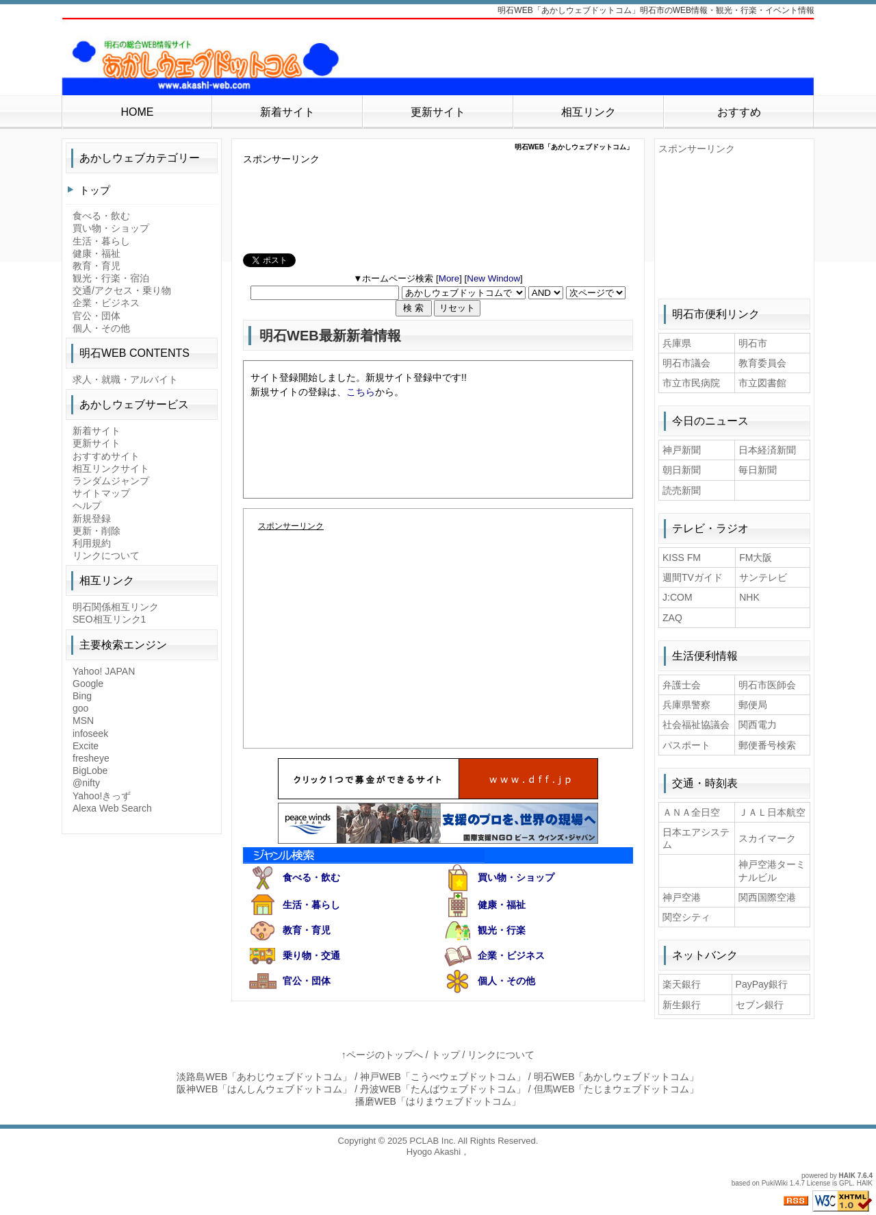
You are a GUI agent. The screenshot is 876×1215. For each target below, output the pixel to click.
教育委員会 (762, 363)
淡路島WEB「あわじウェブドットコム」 (264, 1076)
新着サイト (287, 112)
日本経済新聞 (767, 449)
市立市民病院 (691, 382)
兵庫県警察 (686, 704)
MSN (83, 720)
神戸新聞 (681, 449)
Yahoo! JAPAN (104, 671)
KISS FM (681, 557)
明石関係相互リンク (116, 606)
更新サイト (438, 112)
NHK (749, 597)
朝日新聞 (681, 469)
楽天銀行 (681, 984)
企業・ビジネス (511, 955)
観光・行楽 (502, 930)
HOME (136, 112)
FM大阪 (755, 557)
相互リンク (588, 112)
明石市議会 (686, 363)
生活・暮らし (311, 904)
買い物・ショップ (516, 877)
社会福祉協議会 (696, 724)
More (449, 278)
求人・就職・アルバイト (125, 379)
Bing (82, 695)
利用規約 (92, 543)
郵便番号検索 (767, 745)
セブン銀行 (760, 1004)
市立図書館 (762, 382)
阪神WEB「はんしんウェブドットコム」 (264, 1089)
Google (88, 683)
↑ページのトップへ (382, 1054)
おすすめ (739, 112)
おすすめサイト (106, 456)
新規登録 (92, 518)
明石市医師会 (767, 684)
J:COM (677, 597)
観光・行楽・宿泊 (111, 278)
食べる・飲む (311, 877)
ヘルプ (87, 505)
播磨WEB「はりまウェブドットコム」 (438, 1101)
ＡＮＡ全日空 (691, 812)
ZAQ (672, 617)
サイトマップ (101, 493)
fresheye (91, 758)
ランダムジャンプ (111, 480)
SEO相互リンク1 (109, 619)
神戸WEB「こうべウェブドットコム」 (443, 1076)
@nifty (86, 782)
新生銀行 (681, 1004)
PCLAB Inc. (433, 1141)
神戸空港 (681, 897)
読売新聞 (681, 490)
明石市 (752, 343)
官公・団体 (307, 980)
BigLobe (90, 770)
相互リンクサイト (111, 468)
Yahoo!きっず (102, 795)
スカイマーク (767, 838)
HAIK (847, 1175)
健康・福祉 (502, 904)
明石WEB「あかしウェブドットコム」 (616, 1076)
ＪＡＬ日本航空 (772, 812)
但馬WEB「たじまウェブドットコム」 (616, 1089)
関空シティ (686, 917)
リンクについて (106, 555)
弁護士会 (681, 684)
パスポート (686, 745)
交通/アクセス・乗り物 (122, 290)
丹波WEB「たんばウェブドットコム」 (443, 1089)
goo (80, 708)
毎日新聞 (757, 469)
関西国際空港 (767, 897)
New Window (493, 278)
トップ (94, 190)
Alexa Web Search (112, 808)
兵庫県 (676, 343)
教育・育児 (307, 930)
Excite (86, 745)
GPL (846, 1183)
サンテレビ (763, 577)
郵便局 (752, 704)
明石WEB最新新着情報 (330, 335)
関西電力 (757, 724)
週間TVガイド (692, 577)
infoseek (90, 733)
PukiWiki (775, 1183)
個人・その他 (506, 980)
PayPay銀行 (762, 984)
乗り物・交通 (311, 955)
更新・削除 (96, 530)
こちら (360, 391)
